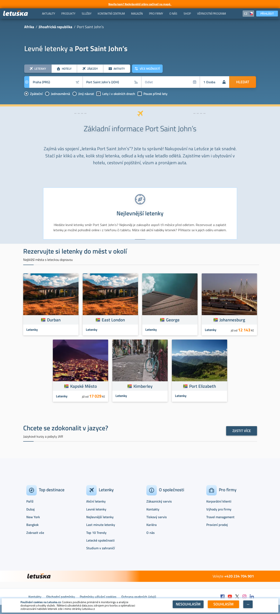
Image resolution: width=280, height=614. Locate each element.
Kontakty (152, 509)
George (173, 319)
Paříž (29, 501)
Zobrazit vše (35, 532)
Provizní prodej (217, 524)
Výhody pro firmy (218, 509)
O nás (150, 532)
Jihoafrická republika (55, 27)
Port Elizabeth (202, 386)
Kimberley (142, 386)
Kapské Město (83, 386)
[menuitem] (48, 13)
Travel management (220, 516)
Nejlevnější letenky (100, 516)
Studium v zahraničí (100, 548)
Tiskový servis (156, 516)
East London (113, 319)
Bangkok (32, 524)
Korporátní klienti (218, 501)
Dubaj (30, 509)
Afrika (29, 27)
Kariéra (151, 524)
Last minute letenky (100, 524)
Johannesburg (232, 319)
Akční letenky (96, 501)
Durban (54, 319)
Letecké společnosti (100, 540)
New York (33, 516)
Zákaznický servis (159, 501)
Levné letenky (96, 509)
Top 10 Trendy (96, 532)
